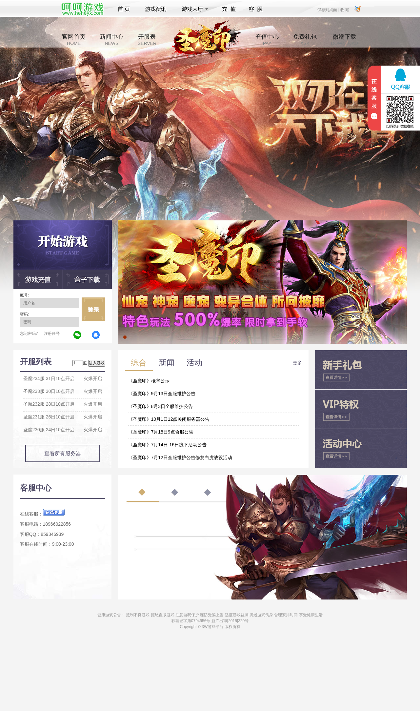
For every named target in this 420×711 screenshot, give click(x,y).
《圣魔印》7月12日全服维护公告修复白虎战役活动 (180, 457)
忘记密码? (29, 333)
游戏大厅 (193, 9)
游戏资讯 (155, 9)
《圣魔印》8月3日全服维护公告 (160, 406)
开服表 (147, 39)
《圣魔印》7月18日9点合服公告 (160, 432)
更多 (297, 362)
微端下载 (344, 39)
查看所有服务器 (62, 453)
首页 (124, 9)
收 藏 (345, 9)
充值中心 (267, 39)
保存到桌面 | (328, 9)
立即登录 (93, 309)
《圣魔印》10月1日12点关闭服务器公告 (169, 419)
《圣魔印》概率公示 (149, 380)
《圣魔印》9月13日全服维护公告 (161, 393)
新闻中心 (111, 39)
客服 (256, 9)
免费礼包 (305, 39)
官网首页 (74, 39)
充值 (229, 9)
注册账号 (52, 333)
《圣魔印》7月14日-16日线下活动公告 (167, 444)
